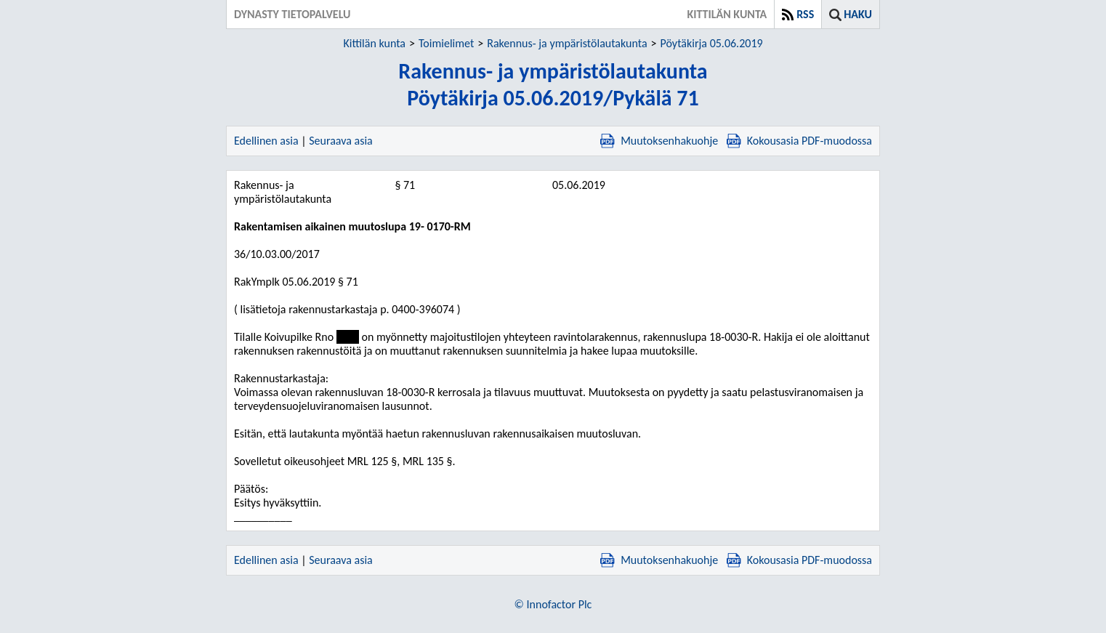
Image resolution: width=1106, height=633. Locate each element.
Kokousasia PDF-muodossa (799, 141)
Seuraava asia (341, 141)
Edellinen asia (266, 141)
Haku (858, 14)
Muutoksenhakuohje (659, 141)
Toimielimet (446, 43)
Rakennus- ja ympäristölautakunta (567, 43)
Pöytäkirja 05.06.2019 (712, 43)
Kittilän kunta (374, 43)
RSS (805, 14)
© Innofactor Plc (553, 604)
